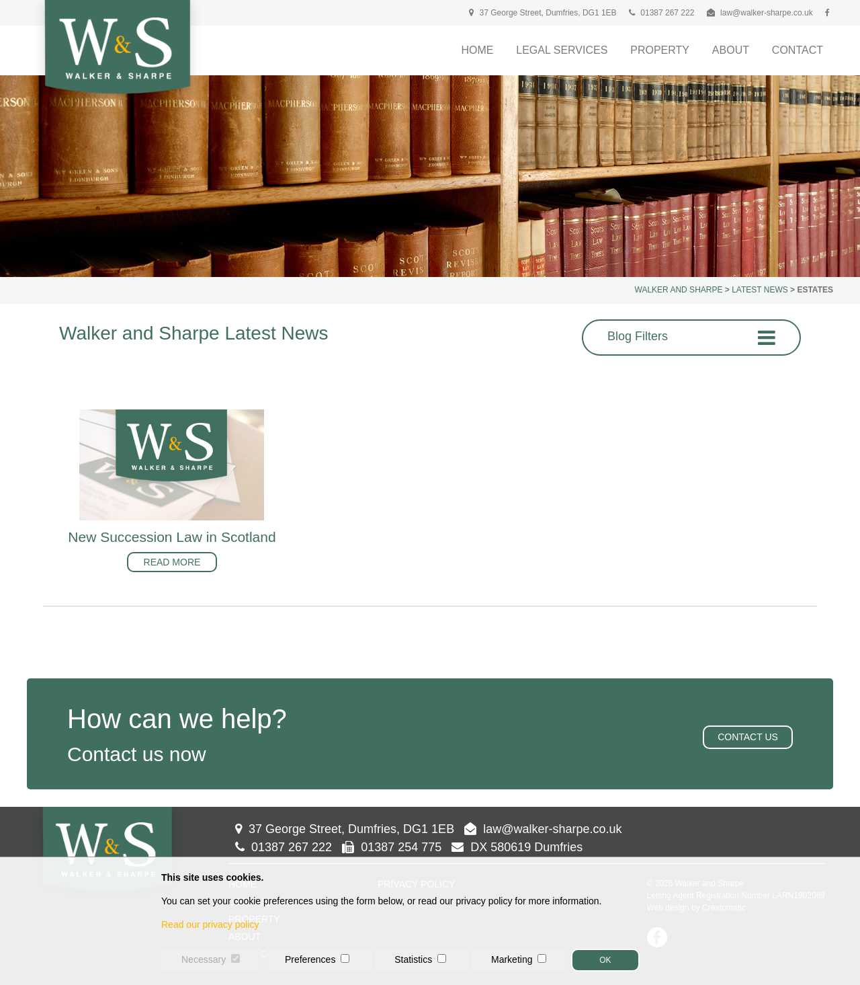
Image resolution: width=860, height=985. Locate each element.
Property (659, 50)
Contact (797, 50)
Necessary (203, 959)
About (730, 50)
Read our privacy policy (210, 924)
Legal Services (561, 50)
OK (605, 960)
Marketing (511, 959)
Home (477, 50)
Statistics (413, 959)
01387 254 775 (391, 847)
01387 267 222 (661, 12)
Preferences (310, 959)
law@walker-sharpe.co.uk (766, 12)
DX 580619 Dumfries (517, 847)
